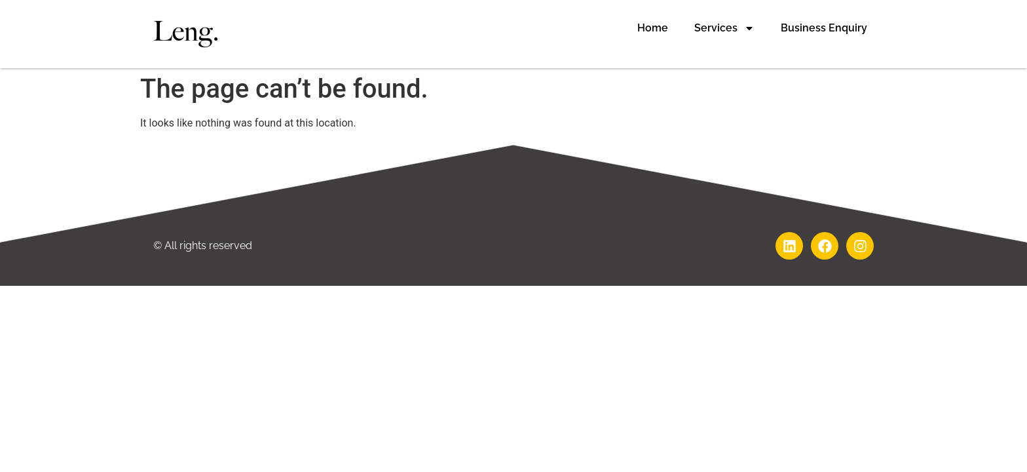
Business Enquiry (824, 28)
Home (652, 28)
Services (724, 28)
